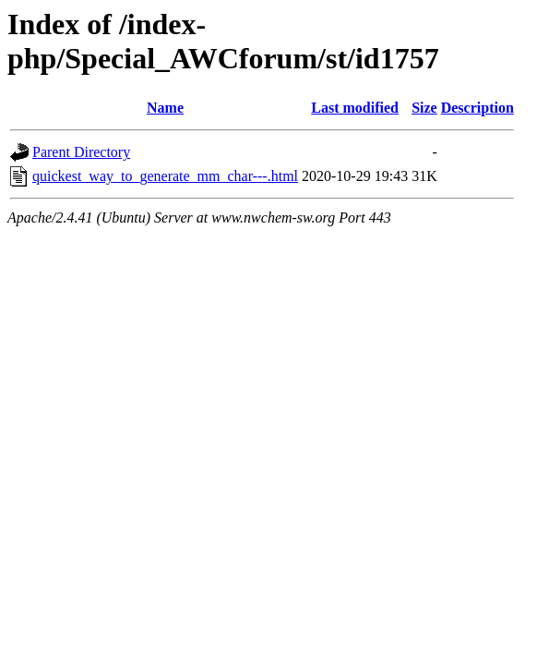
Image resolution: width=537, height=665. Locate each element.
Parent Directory (81, 152)
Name (165, 107)
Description (477, 107)
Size (424, 107)
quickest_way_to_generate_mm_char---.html (165, 176)
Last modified (355, 107)
